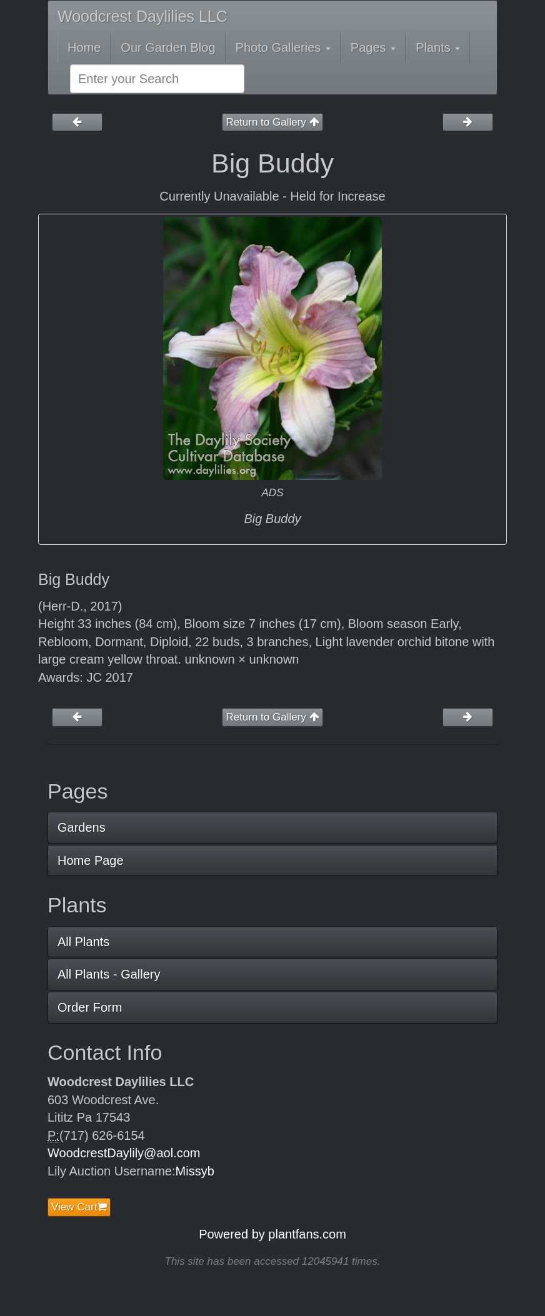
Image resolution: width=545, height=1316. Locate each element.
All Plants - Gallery (109, 974)
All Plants (83, 942)
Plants (438, 47)
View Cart (79, 1207)
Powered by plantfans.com (272, 1234)
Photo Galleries (283, 47)
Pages (373, 47)
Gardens (82, 827)
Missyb (195, 1171)
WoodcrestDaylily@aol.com (124, 1153)
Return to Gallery (272, 122)
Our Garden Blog (168, 47)
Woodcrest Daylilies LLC (143, 16)
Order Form (90, 1007)
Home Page (91, 860)
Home (84, 47)
